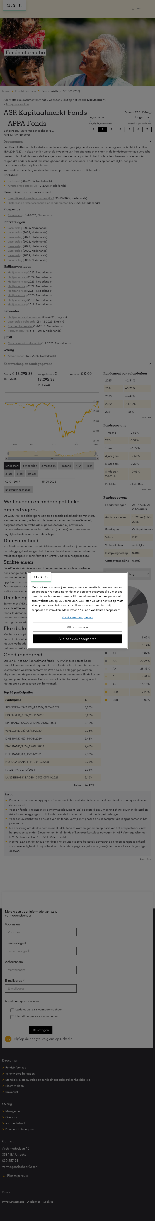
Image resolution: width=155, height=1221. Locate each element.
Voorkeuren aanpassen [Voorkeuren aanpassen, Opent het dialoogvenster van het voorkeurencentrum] (77, 617)
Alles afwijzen (77, 627)
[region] (77, 610)
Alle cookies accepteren (78, 639)
